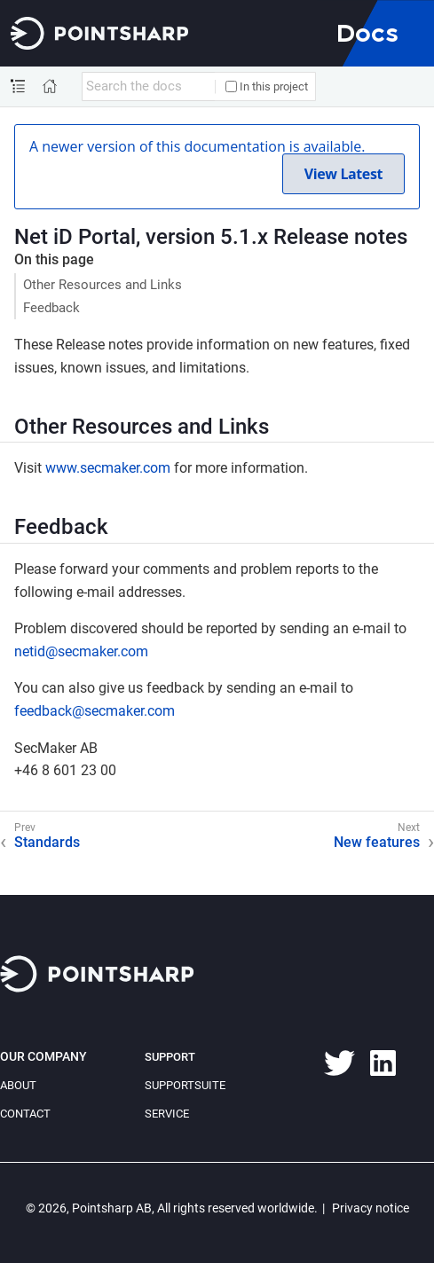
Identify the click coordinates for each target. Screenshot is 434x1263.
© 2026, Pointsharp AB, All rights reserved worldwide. (172, 1208)
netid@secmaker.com (81, 651)
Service (167, 1113)
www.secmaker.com (107, 467)
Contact (25, 1113)
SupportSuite (185, 1085)
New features (377, 842)
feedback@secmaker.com (94, 710)
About (18, 1085)
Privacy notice (370, 1208)
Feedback (51, 308)
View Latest (343, 174)
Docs (367, 33)
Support (170, 1056)
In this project (266, 86)
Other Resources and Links (102, 285)
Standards (47, 842)
